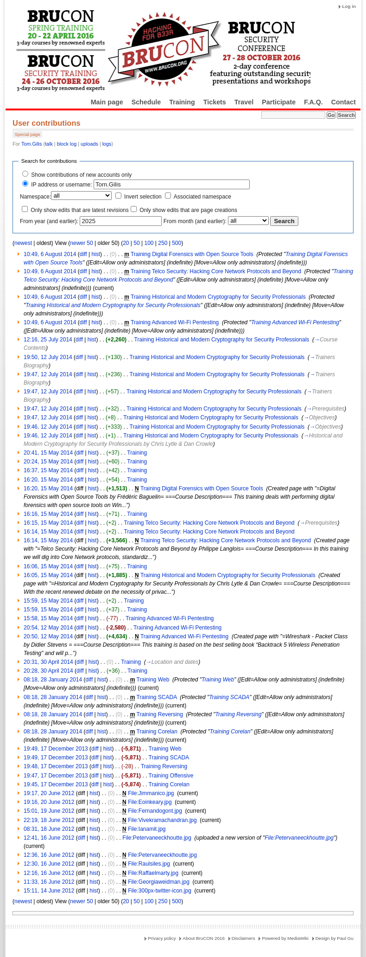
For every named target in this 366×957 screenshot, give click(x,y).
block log (67, 144)
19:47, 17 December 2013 (56, 775)
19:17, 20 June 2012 (49, 793)
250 (162, 243)
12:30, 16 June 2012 (49, 864)
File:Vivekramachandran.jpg (162, 820)
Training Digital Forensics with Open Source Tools (192, 254)
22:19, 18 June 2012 (49, 820)
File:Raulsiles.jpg (149, 864)
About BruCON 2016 (204, 938)
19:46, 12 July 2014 (48, 427)
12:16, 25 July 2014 (48, 339)
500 (176, 243)
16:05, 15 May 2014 (48, 575)
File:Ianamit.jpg (146, 829)
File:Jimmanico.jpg (151, 793)
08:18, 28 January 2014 (53, 679)
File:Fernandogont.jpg (155, 811)
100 (148, 243)
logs (107, 144)
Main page (107, 102)
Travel (243, 102)
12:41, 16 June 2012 (49, 838)
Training (182, 102)
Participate (279, 102)
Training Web (153, 679)
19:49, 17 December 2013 (56, 748)
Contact (343, 102)
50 (136, 243)
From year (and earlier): (49, 221)
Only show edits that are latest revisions (79, 210)
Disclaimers (243, 938)
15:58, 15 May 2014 (48, 618)
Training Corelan (157, 731)
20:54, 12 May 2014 (48, 627)
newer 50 (81, 243)
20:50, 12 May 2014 (48, 636)
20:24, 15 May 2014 (48, 461)
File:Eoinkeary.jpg (150, 802)
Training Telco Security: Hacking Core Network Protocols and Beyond (216, 271)
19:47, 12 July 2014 (48, 374)
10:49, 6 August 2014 (50, 254)
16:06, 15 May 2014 (48, 566)
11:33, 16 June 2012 (49, 882)
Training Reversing (160, 714)
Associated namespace (202, 196)
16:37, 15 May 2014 (48, 470)
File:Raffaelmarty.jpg (153, 873)
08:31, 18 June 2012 (49, 829)
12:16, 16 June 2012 (49, 873)
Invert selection (143, 196)
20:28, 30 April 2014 (48, 671)
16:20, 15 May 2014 (48, 479)
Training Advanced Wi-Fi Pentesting (175, 322)
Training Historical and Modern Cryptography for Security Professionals (218, 297)
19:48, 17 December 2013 (56, 766)
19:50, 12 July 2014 (48, 357)
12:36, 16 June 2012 (49, 855)
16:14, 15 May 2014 (48, 531)
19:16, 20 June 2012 (49, 802)
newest (23, 243)
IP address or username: (61, 184)
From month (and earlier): (195, 221)
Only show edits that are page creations (188, 210)
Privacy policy (162, 938)
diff (83, 254)
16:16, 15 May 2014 (48, 514)
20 (126, 243)
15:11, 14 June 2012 (49, 890)
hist (95, 254)
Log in (349, 6)
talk (49, 144)
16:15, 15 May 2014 (48, 523)
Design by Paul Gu (334, 938)
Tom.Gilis (31, 144)
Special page (27, 134)
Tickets (214, 102)
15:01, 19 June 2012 (49, 811)
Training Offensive (171, 775)
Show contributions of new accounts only (81, 175)
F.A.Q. (313, 102)
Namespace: (35, 196)
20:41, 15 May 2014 (48, 453)
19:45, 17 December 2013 (56, 784)
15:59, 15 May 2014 (48, 600)
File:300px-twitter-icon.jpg (159, 890)
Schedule (146, 102)
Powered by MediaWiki (285, 938)
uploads (89, 144)
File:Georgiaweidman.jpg (158, 882)
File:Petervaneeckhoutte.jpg (156, 838)
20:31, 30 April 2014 (48, 662)
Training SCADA (157, 697)
